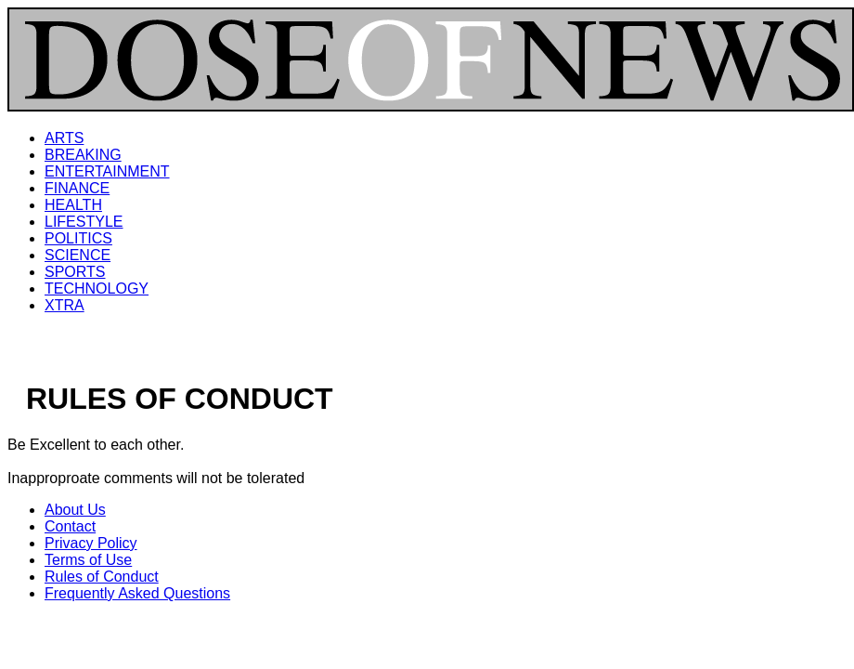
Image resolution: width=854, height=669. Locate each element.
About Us (75, 510)
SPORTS (75, 272)
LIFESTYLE (84, 222)
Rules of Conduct (102, 576)
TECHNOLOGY (97, 288)
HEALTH (73, 205)
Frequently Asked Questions (137, 593)
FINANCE (77, 188)
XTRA (64, 305)
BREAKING (83, 155)
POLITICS (78, 238)
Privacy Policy (91, 543)
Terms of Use (88, 560)
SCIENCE (77, 255)
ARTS (64, 138)
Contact (70, 526)
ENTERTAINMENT (107, 171)
